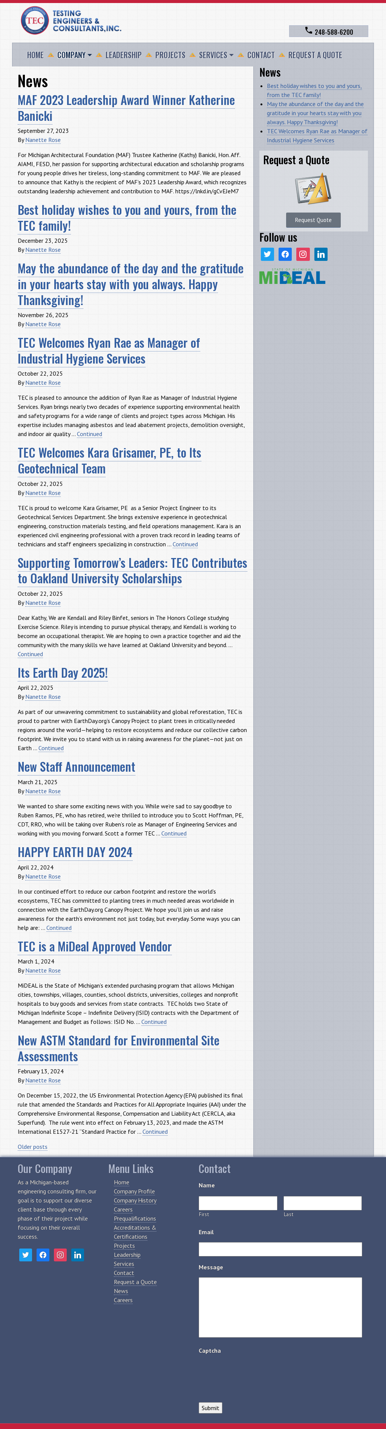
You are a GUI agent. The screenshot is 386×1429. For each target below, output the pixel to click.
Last (289, 1214)
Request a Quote (315, 54)
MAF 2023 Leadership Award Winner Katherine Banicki (126, 107)
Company (71, 54)
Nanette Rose (43, 139)
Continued (89, 434)
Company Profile (134, 1191)
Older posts (32, 1146)
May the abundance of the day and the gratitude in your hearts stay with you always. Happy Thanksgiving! (131, 283)
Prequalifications (135, 1218)
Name (207, 1185)
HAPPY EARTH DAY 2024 (75, 851)
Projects (170, 54)
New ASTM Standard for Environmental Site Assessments (118, 1048)
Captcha (210, 1350)
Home (35, 54)
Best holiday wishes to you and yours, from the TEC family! (127, 217)
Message (211, 1267)
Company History (135, 1200)
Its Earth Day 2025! (63, 672)
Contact (261, 54)
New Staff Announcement (76, 766)
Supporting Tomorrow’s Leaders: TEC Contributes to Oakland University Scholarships (132, 570)
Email (206, 1232)
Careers (123, 1209)
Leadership (124, 54)
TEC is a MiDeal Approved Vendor (95, 946)
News (121, 1291)
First (204, 1214)
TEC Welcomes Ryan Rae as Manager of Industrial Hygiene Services (109, 350)
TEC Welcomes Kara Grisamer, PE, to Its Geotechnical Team (109, 460)
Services (213, 54)
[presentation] (256, 1375)
